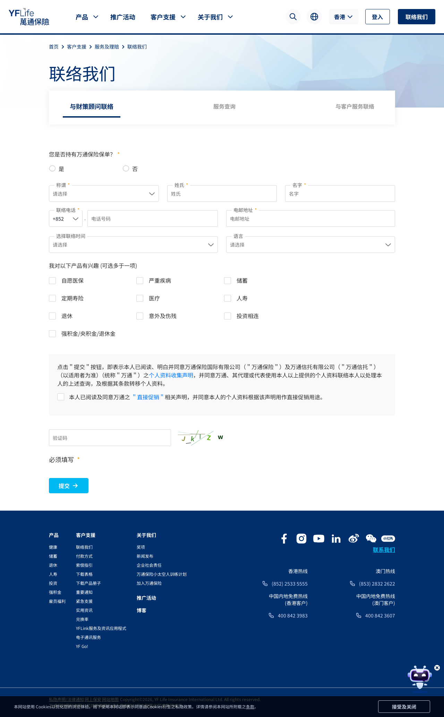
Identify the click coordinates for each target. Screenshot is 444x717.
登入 (377, 16)
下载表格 (84, 574)
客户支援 (163, 16)
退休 (53, 565)
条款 (250, 706)
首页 (58, 46)
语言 (238, 235)
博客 (141, 610)
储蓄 (53, 556)
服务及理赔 (111, 46)
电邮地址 (245, 209)
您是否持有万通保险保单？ (84, 154)
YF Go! (82, 646)
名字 (299, 184)
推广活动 (122, 16)
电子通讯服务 (88, 637)
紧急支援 (84, 601)
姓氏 (181, 184)
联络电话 (68, 209)
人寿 (53, 574)
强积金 (55, 592)
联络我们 (416, 16)
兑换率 (82, 619)
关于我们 (210, 16)
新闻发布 (145, 556)
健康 (53, 547)
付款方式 (84, 556)
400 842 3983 (293, 615)
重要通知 (84, 592)
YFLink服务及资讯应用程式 (101, 628)
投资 (53, 583)
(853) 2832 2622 (377, 583)
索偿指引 (84, 565)
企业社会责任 (149, 565)
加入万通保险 (149, 583)
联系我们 (384, 549)
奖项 (141, 547)
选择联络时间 (70, 235)
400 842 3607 (380, 615)
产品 (82, 16)
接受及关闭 (404, 706)
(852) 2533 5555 (290, 583)
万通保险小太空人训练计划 (162, 574)
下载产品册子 (88, 583)
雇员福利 (57, 601)
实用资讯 (84, 610)
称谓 (63, 184)
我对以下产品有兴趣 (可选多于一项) (93, 265)
